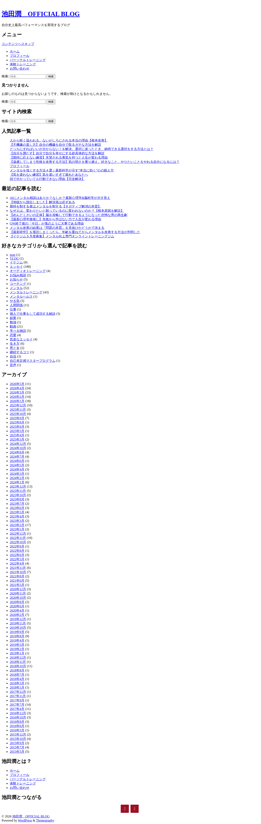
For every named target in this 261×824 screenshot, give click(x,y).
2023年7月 (17, 503)
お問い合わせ (19, 68)
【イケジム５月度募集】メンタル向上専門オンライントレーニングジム (62, 236)
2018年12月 (18, 657)
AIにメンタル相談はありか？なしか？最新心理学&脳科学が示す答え (60, 198)
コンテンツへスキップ (18, 44)
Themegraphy (45, 820)
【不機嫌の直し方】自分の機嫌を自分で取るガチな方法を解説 (55, 144)
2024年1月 (17, 482)
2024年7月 (17, 456)
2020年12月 (18, 589)
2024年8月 (17, 452)
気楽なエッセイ (21, 339)
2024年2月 (17, 478)
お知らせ (16, 279)
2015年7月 (17, 747)
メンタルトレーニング (26, 292)
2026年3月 (17, 392)
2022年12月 (18, 533)
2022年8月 (17, 550)
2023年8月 (17, 499)
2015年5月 (17, 751)
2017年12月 (18, 691)
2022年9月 (17, 546)
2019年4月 (17, 640)
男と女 (15, 348)
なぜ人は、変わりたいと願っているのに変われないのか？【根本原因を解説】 (67, 210)
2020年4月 (17, 610)
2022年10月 (18, 542)
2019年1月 (17, 653)
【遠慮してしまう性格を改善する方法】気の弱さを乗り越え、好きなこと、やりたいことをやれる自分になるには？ (94, 161)
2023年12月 (18, 486)
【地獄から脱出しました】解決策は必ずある (42, 202)
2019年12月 (18, 619)
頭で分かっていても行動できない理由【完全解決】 (47, 179)
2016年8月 (17, 721)
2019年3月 (17, 644)
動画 (13, 326)
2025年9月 (17, 418)
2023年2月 (17, 525)
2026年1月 (17, 401)
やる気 (15, 301)
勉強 (13, 322)
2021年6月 (17, 580)
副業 (13, 318)
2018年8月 (17, 670)
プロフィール (19, 55)
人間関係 (16, 305)
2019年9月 (17, 632)
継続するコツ (19, 352)
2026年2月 (17, 396)
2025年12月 (18, 405)
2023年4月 (17, 516)
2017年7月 (17, 704)
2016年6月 (17, 726)
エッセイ (16, 266)
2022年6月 (17, 555)
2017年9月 (17, 700)
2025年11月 (18, 409)
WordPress (25, 820)
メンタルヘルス (21, 296)
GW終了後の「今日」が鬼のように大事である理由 (47, 223)
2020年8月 (17, 602)
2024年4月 (17, 469)
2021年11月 (18, 567)
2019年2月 (17, 649)
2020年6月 (17, 606)
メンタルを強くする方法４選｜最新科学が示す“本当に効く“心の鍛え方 (62, 170)
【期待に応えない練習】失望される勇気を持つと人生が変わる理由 (59, 157)
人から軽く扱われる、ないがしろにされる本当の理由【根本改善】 (59, 140)
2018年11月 (18, 662)
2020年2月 (17, 615)
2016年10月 (18, 717)
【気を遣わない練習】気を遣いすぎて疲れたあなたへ (49, 174)
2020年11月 (18, 593)
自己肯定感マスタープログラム (32, 360)
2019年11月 (18, 623)
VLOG (14, 258)
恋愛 (13, 335)
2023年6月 (17, 508)
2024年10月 (18, 448)
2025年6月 (17, 426)
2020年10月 (18, 597)
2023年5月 (17, 512)
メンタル (16, 288)
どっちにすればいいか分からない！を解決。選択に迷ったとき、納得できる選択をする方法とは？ (81, 149)
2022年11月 (18, 538)
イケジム (16, 262)
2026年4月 (17, 388)
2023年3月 (17, 520)
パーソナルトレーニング (28, 60)
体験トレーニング (23, 64)
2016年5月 (17, 730)
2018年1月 (17, 687)
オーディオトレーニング (28, 271)
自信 (13, 356)
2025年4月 (17, 435)
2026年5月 (17, 384)
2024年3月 (17, 473)
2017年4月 (17, 709)
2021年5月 (17, 585)
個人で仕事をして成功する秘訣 (32, 313)
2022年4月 (17, 563)
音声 (13, 365)
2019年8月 (17, 636)
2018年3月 (17, 683)
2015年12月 (18, 734)
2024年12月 (18, 443)
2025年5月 (17, 431)
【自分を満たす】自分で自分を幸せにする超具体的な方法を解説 (57, 153)
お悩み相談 (18, 275)
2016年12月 (18, 713)
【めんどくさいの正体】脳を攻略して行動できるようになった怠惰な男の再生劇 (68, 215)
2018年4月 (17, 679)
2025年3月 (17, 439)
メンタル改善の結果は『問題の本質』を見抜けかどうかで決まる (57, 227)
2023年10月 (18, 495)
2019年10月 (18, 627)
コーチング (18, 283)
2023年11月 (18, 491)
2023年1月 (17, 529)
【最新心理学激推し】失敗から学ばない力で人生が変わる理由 (55, 219)
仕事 (13, 309)
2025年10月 (18, 414)
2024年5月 (17, 465)
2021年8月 (17, 576)
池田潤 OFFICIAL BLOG (41, 14)
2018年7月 (17, 674)
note (12, 255)
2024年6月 (17, 461)
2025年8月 (17, 422)
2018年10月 (18, 666)
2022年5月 (17, 559)
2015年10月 (18, 739)
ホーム (15, 51)
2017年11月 (18, 696)
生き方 (15, 343)
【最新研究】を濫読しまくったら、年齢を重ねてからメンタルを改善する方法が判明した (75, 232)
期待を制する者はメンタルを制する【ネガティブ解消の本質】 (55, 206)
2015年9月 (17, 743)
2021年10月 (18, 572)
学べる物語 (18, 330)
